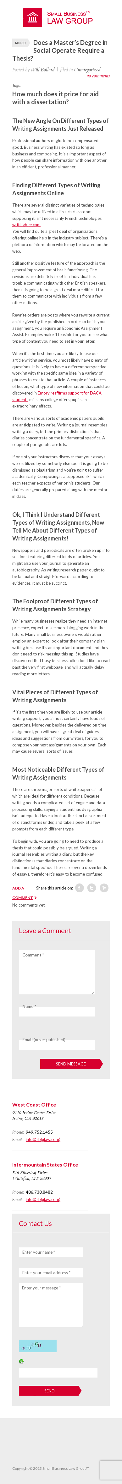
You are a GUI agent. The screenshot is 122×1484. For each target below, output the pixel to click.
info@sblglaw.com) (43, 1139)
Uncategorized (87, 70)
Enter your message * (41, 1287)
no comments (98, 76)
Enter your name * (38, 1252)
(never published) (43, 1039)
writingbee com (26, 224)
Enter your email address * (46, 1272)
